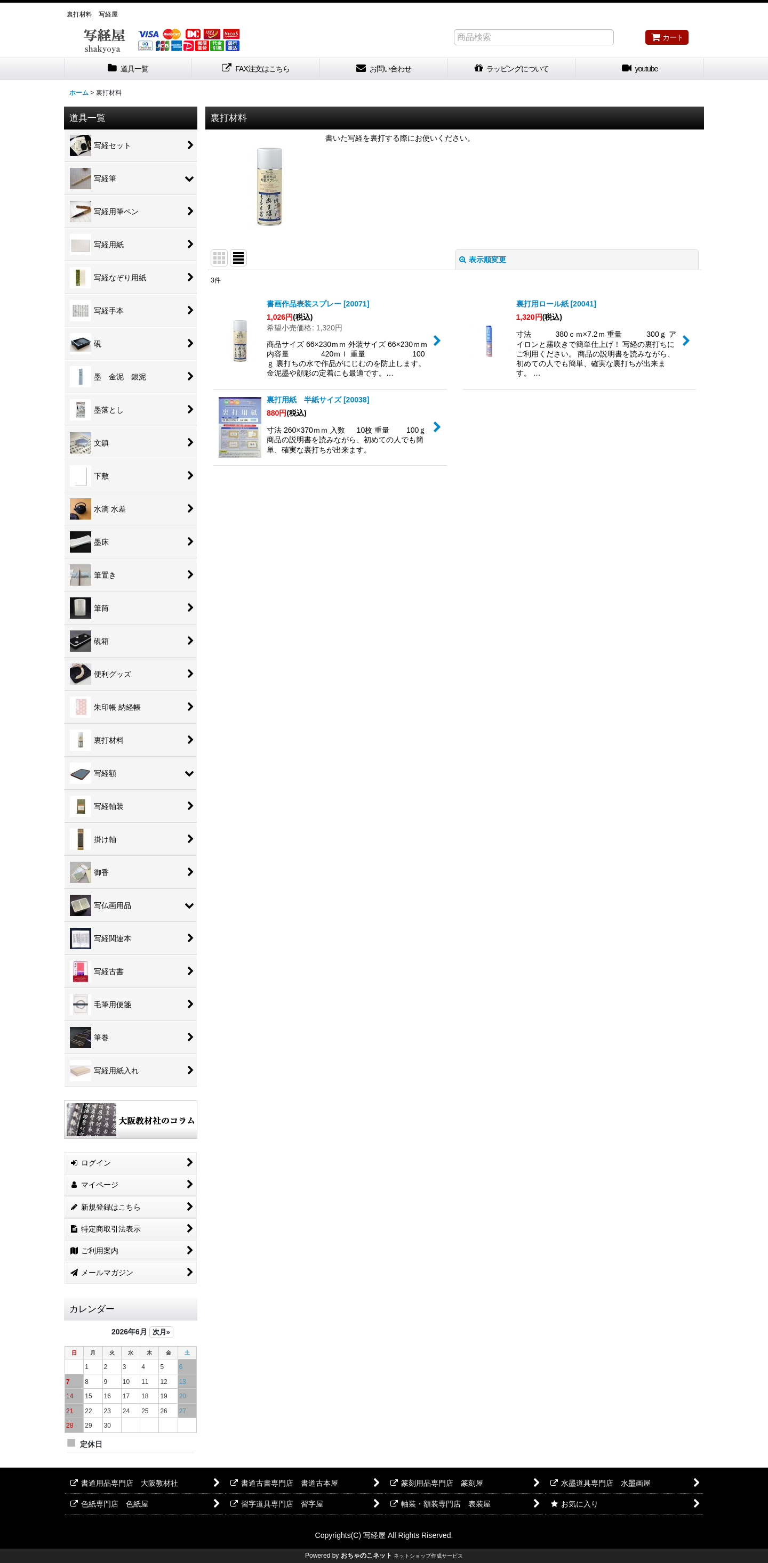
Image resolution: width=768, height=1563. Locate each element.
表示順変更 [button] (482, 259)
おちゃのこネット (366, 1555)
